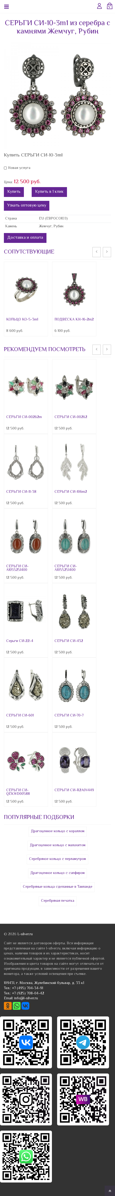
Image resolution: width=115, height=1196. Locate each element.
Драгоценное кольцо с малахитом (57, 845)
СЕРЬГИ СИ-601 (20, 716)
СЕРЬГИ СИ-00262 (71, 417)
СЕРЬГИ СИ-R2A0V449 (74, 790)
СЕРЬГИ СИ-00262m (24, 417)
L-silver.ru (25, 934)
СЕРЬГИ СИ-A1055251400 (17, 568)
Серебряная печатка (57, 901)
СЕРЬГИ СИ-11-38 (21, 492)
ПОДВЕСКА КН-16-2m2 (74, 320)
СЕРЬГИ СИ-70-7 (69, 716)
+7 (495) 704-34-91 (27, 988)
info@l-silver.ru (26, 998)
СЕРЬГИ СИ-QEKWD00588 (18, 792)
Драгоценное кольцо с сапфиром (57, 873)
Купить (14, 192)
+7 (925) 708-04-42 (28, 993)
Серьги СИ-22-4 (19, 641)
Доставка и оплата (25, 238)
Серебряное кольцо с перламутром (57, 859)
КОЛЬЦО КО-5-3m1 (22, 320)
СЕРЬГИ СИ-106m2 (71, 492)
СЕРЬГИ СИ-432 (69, 641)
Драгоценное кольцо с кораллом (57, 831)
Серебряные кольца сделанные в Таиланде (57, 887)
